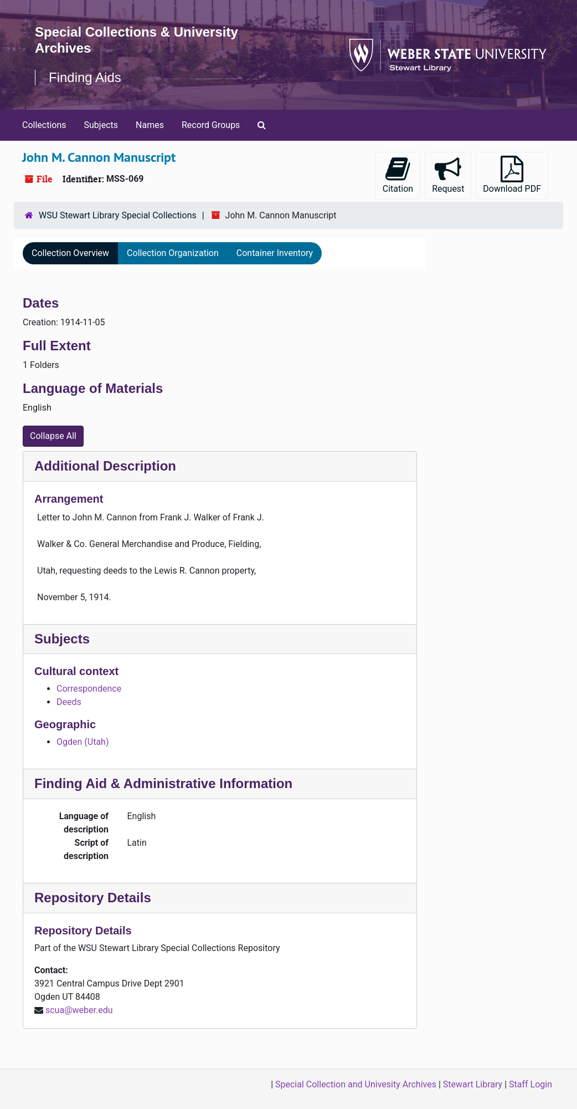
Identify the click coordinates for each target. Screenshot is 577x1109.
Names (150, 125)
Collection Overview (70, 253)
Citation (398, 175)
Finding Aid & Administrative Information (163, 783)
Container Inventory (274, 253)
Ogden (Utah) (82, 742)
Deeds (68, 702)
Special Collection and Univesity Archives (355, 1084)
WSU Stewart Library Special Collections (118, 215)
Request (448, 175)
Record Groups (211, 125)
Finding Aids (85, 77)
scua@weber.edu (79, 1010)
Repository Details (92, 897)
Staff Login (530, 1084)
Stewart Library (472, 1084)
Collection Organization (173, 253)
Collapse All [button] (53, 436)
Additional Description (105, 465)
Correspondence (88, 688)
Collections (44, 125)
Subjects (101, 125)
